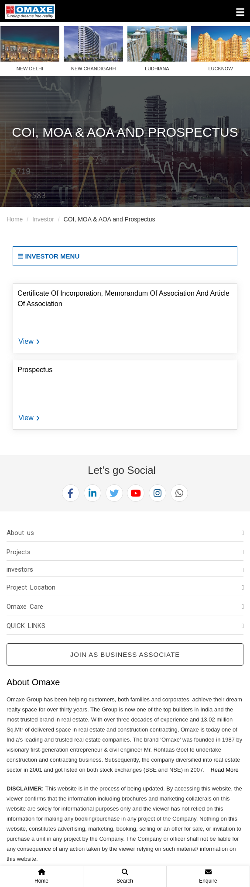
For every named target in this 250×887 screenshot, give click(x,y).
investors (20, 569)
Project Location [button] (31, 587)
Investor (43, 219)
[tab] (125, 533)
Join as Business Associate (125, 654)
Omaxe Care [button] (25, 607)
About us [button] (20, 533)
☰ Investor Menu (48, 256)
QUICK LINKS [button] (26, 626)
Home (15, 219)
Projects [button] (19, 552)
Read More (224, 769)
